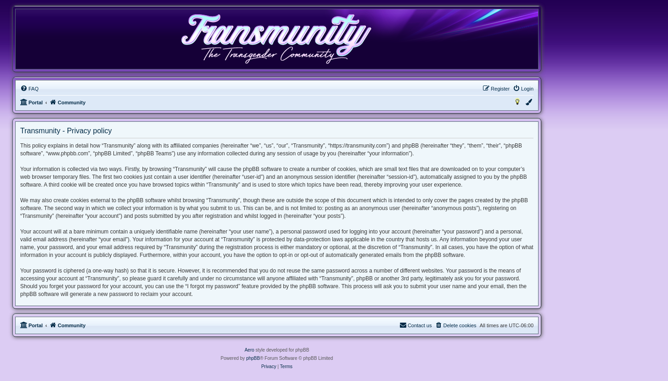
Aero (249, 350)
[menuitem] (29, 88)
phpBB (253, 358)
